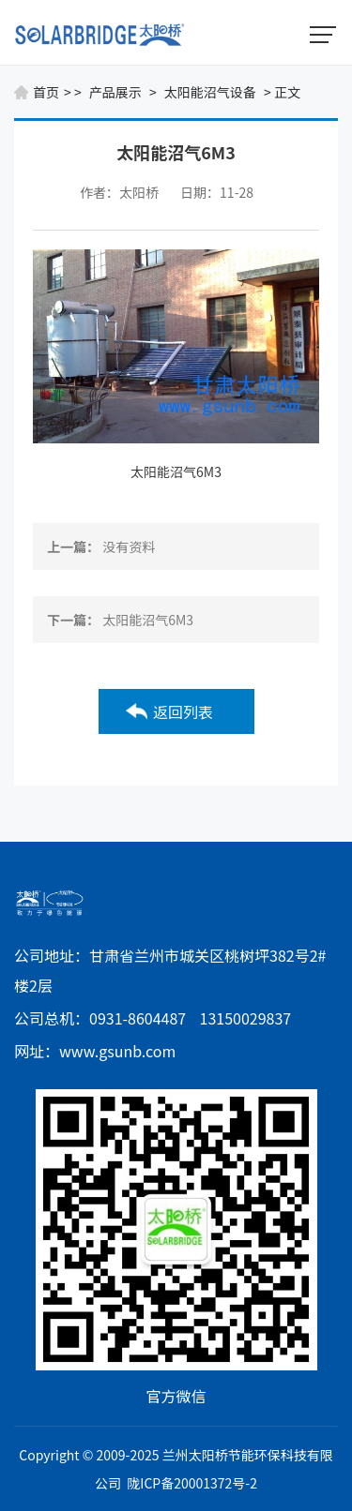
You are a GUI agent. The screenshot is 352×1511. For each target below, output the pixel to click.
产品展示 (115, 91)
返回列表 (183, 711)
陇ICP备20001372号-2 (192, 1483)
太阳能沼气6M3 (176, 471)
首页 (46, 91)
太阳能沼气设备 (210, 91)
